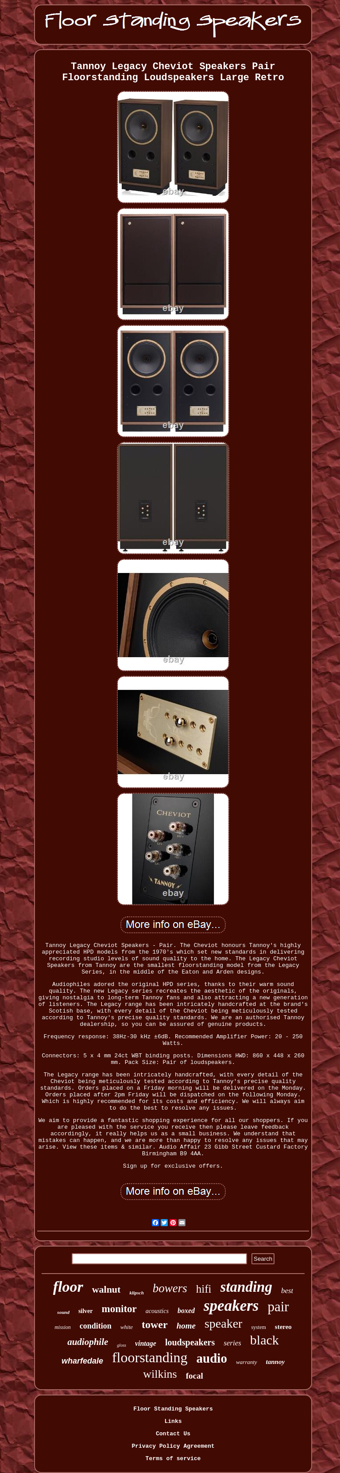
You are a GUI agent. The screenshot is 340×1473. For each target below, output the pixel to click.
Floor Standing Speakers (172, 1409)
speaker (224, 1323)
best (287, 1290)
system (258, 1327)
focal (194, 1375)
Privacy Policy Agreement (172, 1446)
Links (173, 1421)
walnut (106, 1289)
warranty (246, 1362)
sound (63, 1312)
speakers (231, 1305)
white (126, 1327)
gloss (121, 1345)
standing (246, 1287)
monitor (119, 1308)
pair (278, 1306)
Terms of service (173, 1458)
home (186, 1325)
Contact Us (173, 1433)
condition (96, 1325)
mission (62, 1327)
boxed (186, 1310)
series (232, 1343)
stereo (283, 1326)
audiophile (87, 1342)
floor (68, 1286)
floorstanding (150, 1357)
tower (155, 1324)
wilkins (160, 1374)
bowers (170, 1288)
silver (85, 1311)
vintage (145, 1343)
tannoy (275, 1361)
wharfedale (82, 1360)
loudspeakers (190, 1342)
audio (212, 1358)
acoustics (157, 1311)
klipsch (136, 1292)
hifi (204, 1289)
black (264, 1340)
